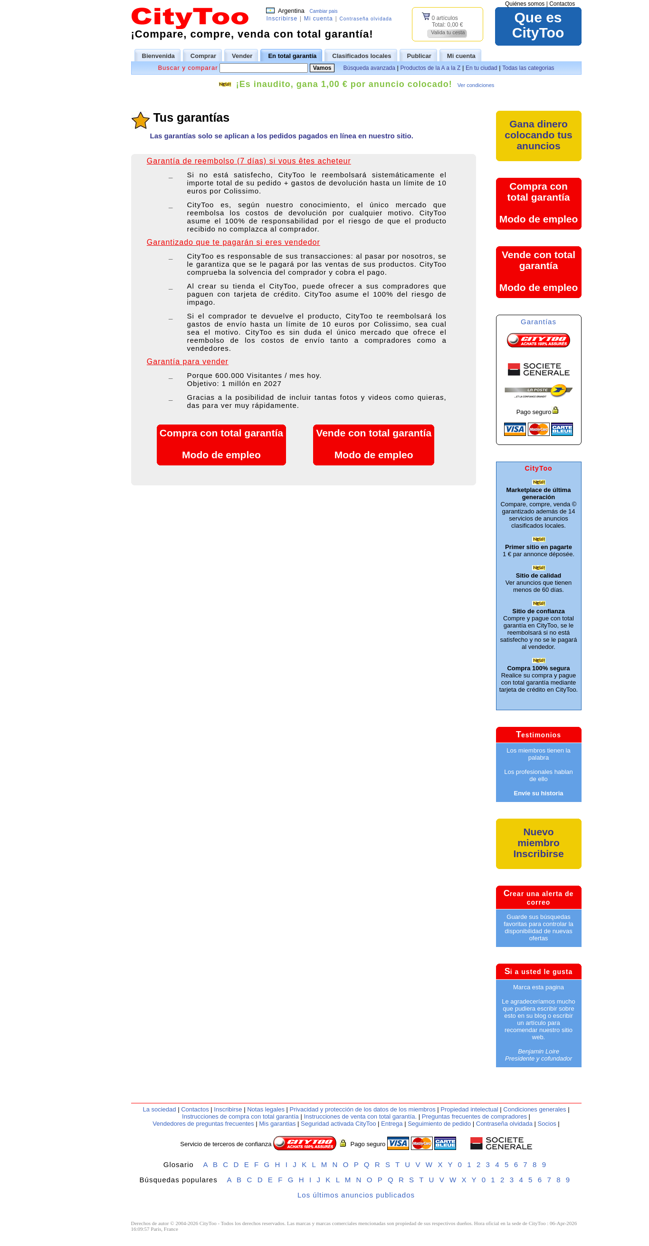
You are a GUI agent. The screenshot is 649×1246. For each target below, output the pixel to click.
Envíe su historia (538, 793)
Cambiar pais (323, 11)
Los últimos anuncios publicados (356, 1195)
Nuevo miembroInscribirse (538, 842)
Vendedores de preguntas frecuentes (203, 1123)
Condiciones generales (534, 1109)
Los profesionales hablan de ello (538, 775)
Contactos (562, 3)
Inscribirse (281, 18)
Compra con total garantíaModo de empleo (221, 443)
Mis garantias (277, 1123)
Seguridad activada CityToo (338, 1123)
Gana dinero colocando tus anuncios (538, 134)
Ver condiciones (476, 85)
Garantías (538, 322)
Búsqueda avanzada (369, 68)
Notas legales (266, 1109)
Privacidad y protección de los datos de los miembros (363, 1109)
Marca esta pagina (538, 987)
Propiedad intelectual (469, 1109)
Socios (547, 1123)
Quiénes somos (524, 3)
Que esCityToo (538, 25)
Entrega (392, 1123)
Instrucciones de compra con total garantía (240, 1116)
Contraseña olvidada (365, 18)
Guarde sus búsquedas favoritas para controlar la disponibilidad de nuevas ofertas (538, 927)
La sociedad (159, 1109)
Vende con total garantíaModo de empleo (373, 443)
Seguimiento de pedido (439, 1123)
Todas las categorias (528, 68)
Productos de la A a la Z (431, 68)
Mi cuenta (318, 18)
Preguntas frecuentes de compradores (474, 1116)
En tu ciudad (481, 68)
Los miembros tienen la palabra (538, 754)
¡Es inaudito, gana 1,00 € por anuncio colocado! (344, 84)
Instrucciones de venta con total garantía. (360, 1116)
